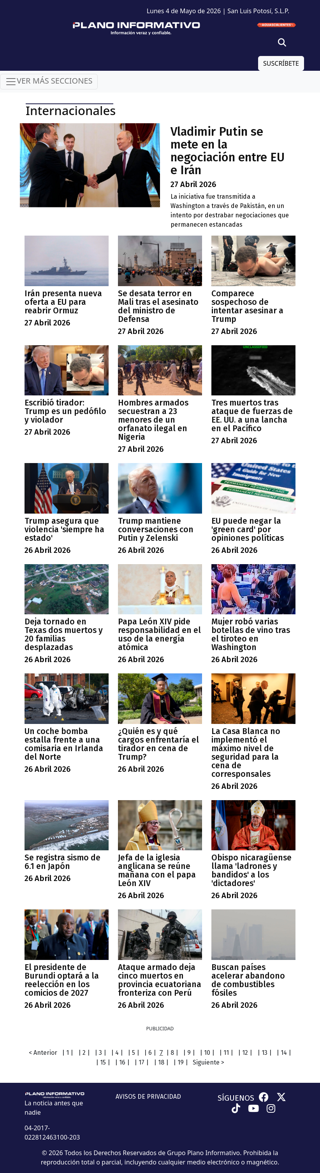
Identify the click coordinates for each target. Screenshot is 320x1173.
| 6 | (150, 1052)
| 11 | (226, 1052)
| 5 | (133, 1052)
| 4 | (117, 1052)
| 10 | (207, 1052)
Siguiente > (208, 1062)
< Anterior (43, 1052)
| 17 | (141, 1062)
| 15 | (103, 1062)
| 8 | (172, 1052)
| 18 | (161, 1062)
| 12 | (245, 1052)
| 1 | (67, 1052)
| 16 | (122, 1062)
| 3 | (100, 1052)
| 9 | (189, 1052)
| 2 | (84, 1052)
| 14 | (283, 1052)
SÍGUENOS (236, 1098)
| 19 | (180, 1062)
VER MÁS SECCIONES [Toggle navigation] (49, 81)
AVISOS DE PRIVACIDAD (148, 1096)
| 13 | (264, 1052)
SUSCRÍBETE (281, 63)
